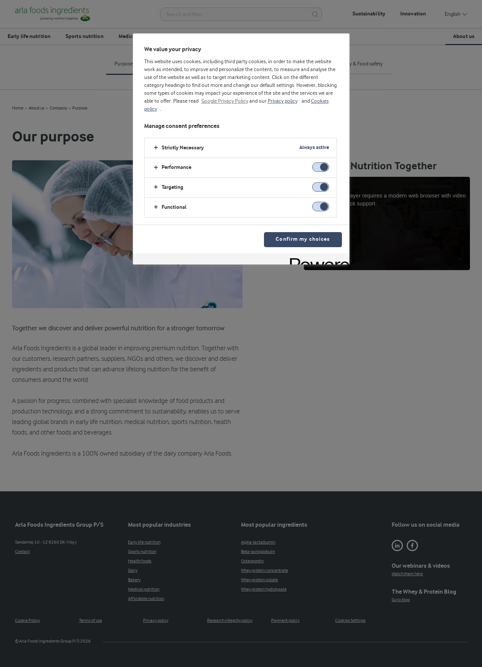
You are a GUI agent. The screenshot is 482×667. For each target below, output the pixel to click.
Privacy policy (282, 101)
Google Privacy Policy (224, 101)
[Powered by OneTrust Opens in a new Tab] (317, 259)
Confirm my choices (303, 239)
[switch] (320, 167)
